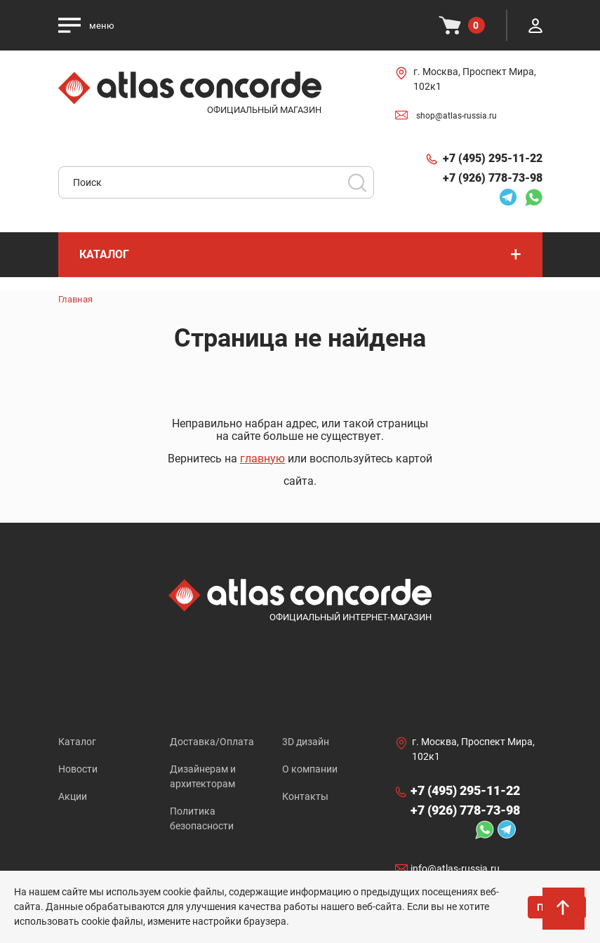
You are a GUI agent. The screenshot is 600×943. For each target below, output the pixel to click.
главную (262, 458)
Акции (72, 796)
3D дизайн (305, 741)
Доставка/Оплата (212, 741)
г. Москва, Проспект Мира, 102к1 (474, 79)
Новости (78, 769)
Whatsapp (533, 197)
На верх (564, 912)
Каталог (77, 741)
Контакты (305, 796)
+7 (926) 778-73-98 (492, 178)
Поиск (357, 182)
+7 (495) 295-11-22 (492, 158)
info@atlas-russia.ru (455, 868)
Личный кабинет (535, 25)
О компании (310, 769)
